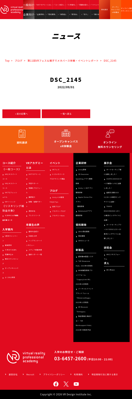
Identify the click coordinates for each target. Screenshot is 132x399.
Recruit (30, 374)
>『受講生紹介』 (83, 5)
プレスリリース (34, 215)
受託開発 (81, 236)
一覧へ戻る (65, 113)
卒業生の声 (33, 236)
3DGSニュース (83, 240)
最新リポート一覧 (35, 254)
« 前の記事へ (21, 113)
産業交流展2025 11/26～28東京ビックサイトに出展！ (112, 197)
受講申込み (9, 254)
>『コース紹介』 (59, 5)
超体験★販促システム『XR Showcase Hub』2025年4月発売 (84, 261)
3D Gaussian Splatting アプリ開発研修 (84, 179)
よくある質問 (10, 277)
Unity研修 (82, 169)
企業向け (28, 14)
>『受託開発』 (51, 14)
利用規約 (78, 374)
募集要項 (8, 245)
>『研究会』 (73, 14)
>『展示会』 (96, 14)
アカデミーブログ (59, 211)
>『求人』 (85, 14)
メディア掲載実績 (35, 250)
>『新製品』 (62, 14)
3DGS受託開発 (84, 231)
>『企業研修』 (40, 14)
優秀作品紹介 (34, 231)
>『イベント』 (95, 5)
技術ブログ (56, 206)
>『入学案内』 (71, 5)
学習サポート (34, 183)
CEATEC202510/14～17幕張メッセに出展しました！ (113, 183)
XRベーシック (10, 202)
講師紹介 (32, 197)
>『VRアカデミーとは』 (43, 5)
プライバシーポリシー (54, 374)
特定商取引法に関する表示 (105, 374)
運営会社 (32, 211)
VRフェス (55, 169)
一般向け (28, 5)
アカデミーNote (58, 215)
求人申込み (110, 270)
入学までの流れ (11, 250)
